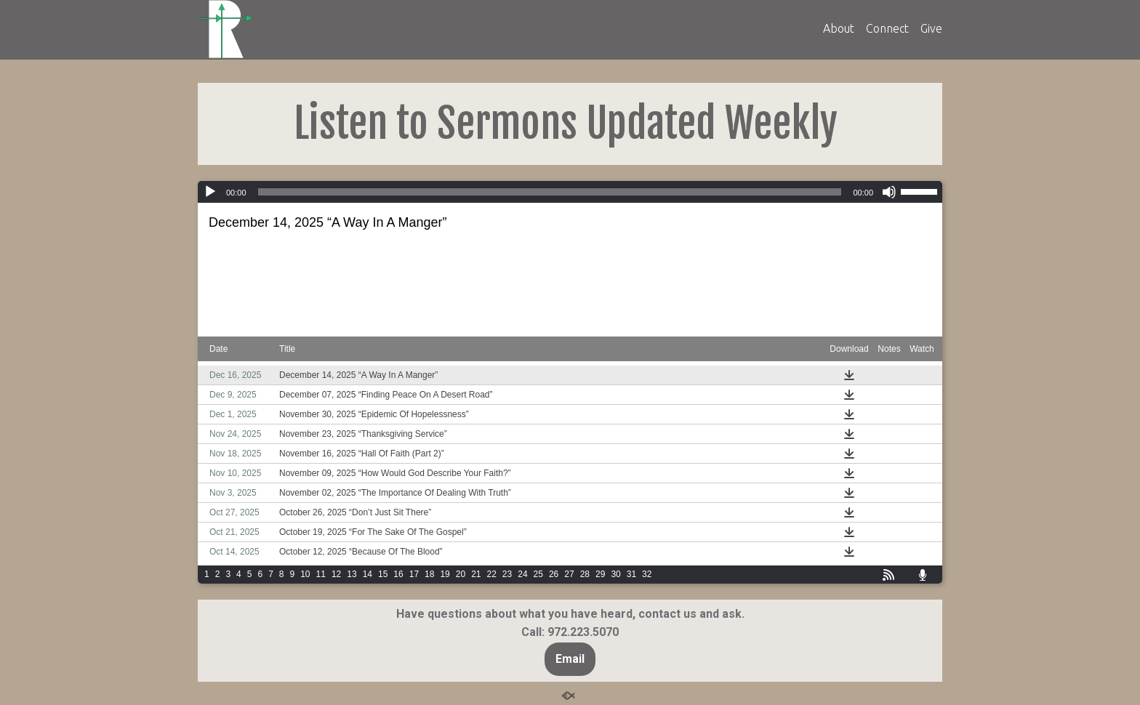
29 (600, 574)
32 (646, 574)
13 (351, 574)
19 (444, 574)
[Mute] (889, 192)
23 (507, 574)
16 (398, 574)
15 (383, 574)
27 (569, 574)
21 (476, 574)
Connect (887, 28)
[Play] (210, 192)
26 (553, 574)
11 (321, 574)
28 (585, 574)
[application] (570, 192)
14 (367, 574)
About (838, 28)
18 (429, 574)
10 (305, 574)
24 (522, 574)
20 (460, 574)
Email (570, 659)
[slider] (550, 192)
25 (538, 574)
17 (414, 574)
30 (615, 574)
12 (336, 574)
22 (492, 574)
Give (931, 28)
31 (631, 574)
